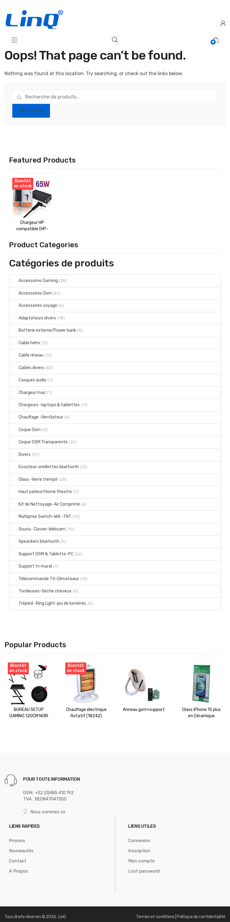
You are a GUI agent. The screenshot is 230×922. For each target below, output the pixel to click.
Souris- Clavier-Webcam (37, 526)
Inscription (139, 845)
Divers (20, 451)
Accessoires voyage (33, 302)
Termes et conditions (155, 911)
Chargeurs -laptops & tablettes (45, 402)
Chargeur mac (28, 389)
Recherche (31, 110)
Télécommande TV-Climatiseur (44, 576)
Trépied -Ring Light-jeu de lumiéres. (48, 600)
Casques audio (28, 377)
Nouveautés (21, 845)
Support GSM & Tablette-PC (41, 551)
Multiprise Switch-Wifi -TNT (40, 513)
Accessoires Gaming (34, 277)
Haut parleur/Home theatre (41, 489)
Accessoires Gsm (31, 290)
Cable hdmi (25, 340)
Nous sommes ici (44, 806)
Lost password (144, 866)
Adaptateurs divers (33, 315)
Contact (17, 856)
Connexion (139, 835)
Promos (17, 835)
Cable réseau (26, 352)
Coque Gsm (25, 427)
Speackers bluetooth (34, 538)
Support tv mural (31, 563)
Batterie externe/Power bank (43, 327)
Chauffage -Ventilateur (36, 414)
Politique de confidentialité (201, 911)
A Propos (18, 866)
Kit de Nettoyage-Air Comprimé (45, 501)
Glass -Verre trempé (34, 476)
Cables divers (27, 365)
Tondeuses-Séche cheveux (41, 588)
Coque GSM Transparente (39, 439)
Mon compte (141, 856)
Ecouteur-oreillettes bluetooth (44, 464)
